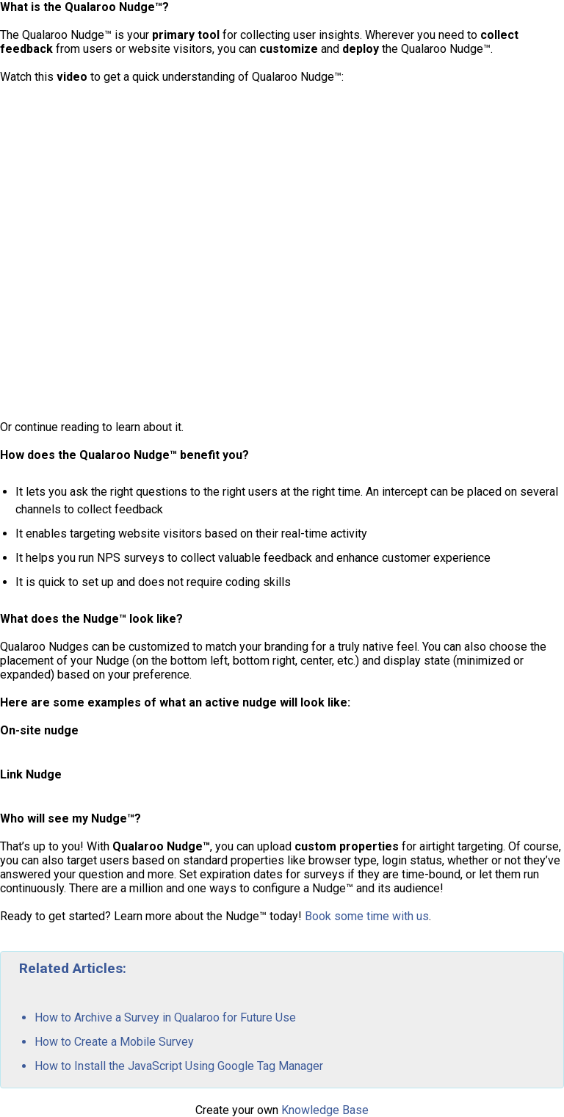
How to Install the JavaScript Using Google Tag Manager (179, 1066)
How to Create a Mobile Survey (114, 1042)
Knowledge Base (325, 1110)
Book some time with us (367, 916)
